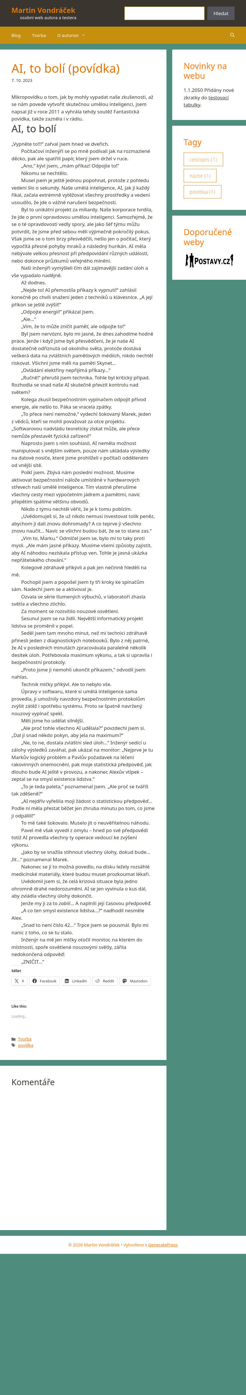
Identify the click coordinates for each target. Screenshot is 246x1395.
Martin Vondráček (43, 10)
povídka (25, 1045)
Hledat (221, 13)
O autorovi (74, 35)
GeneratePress (163, 1245)
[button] (232, 35)
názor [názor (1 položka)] (200, 176)
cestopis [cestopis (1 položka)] (203, 159)
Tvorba (39, 35)
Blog (16, 35)
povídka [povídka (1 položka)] (202, 192)
